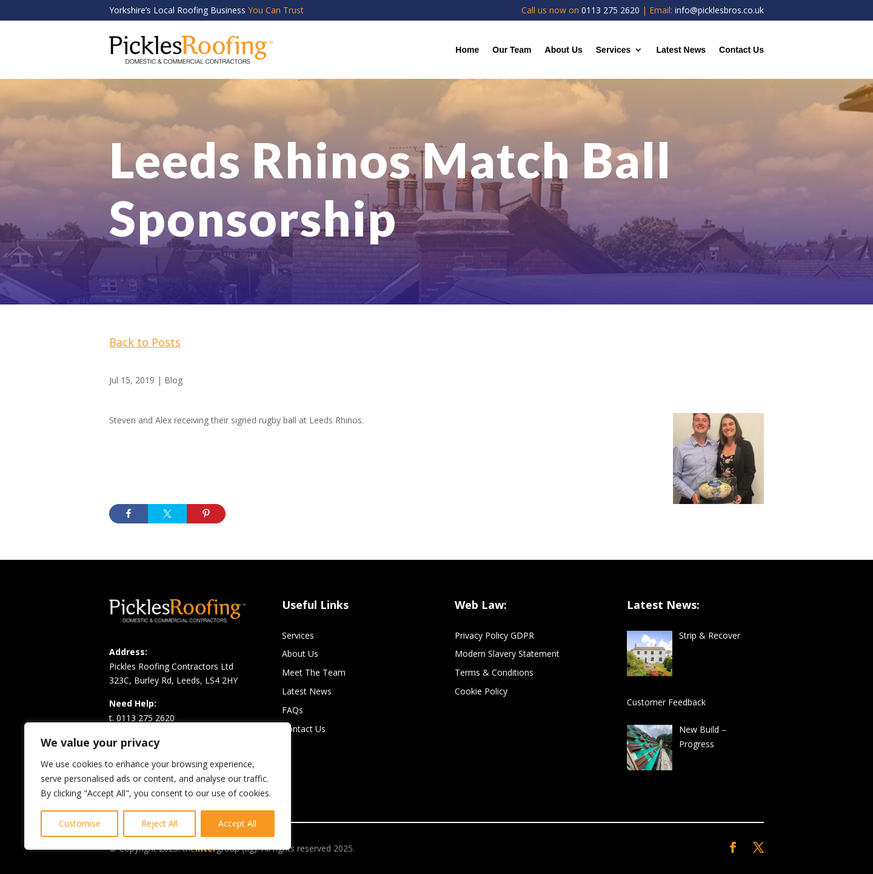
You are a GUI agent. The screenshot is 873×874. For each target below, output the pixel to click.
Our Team (511, 50)
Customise (80, 823)
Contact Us (741, 50)
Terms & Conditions (494, 672)
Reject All (159, 823)
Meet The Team (314, 672)
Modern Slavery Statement (507, 653)
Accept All (237, 823)
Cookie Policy (481, 691)
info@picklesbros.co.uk (719, 10)
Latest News (681, 50)
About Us (564, 50)
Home (467, 50)
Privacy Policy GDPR (494, 635)
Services (613, 50)
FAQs (292, 710)
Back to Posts (145, 342)
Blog (173, 380)
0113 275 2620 (610, 10)
